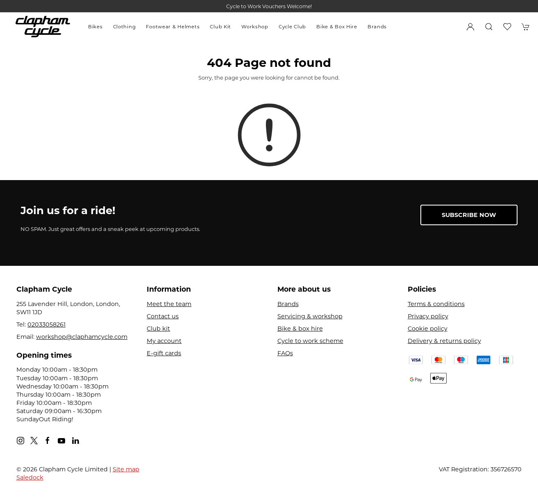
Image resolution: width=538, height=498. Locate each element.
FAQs (285, 353)
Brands (377, 27)
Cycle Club (292, 27)
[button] (489, 27)
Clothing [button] (124, 27)
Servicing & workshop (310, 316)
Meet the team (169, 304)
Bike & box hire (300, 328)
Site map (126, 469)
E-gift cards (164, 353)
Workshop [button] (254, 27)
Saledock (29, 477)
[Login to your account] (470, 27)
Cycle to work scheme (310, 341)
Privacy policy (428, 316)
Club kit (158, 328)
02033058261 (46, 324)
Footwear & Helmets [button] (173, 27)
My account (164, 341)
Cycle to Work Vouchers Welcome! (269, 6)
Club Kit (220, 27)
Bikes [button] (95, 27)
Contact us (163, 316)
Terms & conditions (436, 304)
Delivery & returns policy (444, 341)
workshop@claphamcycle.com (81, 336)
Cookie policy (427, 328)
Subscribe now (469, 215)
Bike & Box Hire (336, 27)
